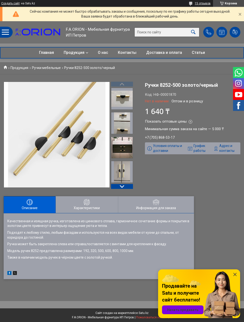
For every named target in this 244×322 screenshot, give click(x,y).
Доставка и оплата (164, 52)
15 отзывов (203, 3)
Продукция (74, 52)
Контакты (127, 52)
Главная (46, 52)
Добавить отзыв (235, 32)
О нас (103, 52)
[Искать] (193, 32)
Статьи (198, 52)
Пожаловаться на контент (154, 317)
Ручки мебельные (46, 68)
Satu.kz (144, 313)
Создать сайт (10, 3)
